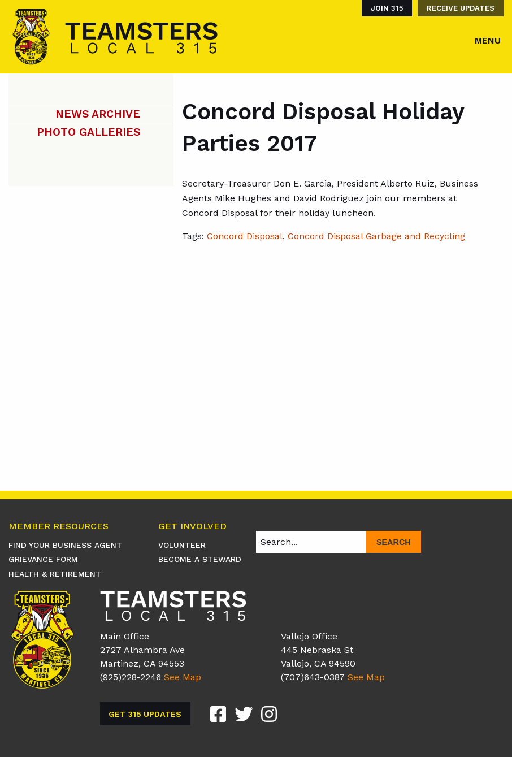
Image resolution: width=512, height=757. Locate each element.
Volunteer (182, 545)
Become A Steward (199, 559)
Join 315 (387, 8)
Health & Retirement (54, 573)
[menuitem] (384, 8)
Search (393, 542)
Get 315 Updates (145, 714)
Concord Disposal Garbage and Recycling (376, 236)
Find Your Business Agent (65, 545)
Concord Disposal (245, 236)
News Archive (97, 113)
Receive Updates (460, 8)
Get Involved (192, 526)
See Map (182, 677)
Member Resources (58, 526)
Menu (488, 40)
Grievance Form (43, 559)
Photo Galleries (88, 132)
